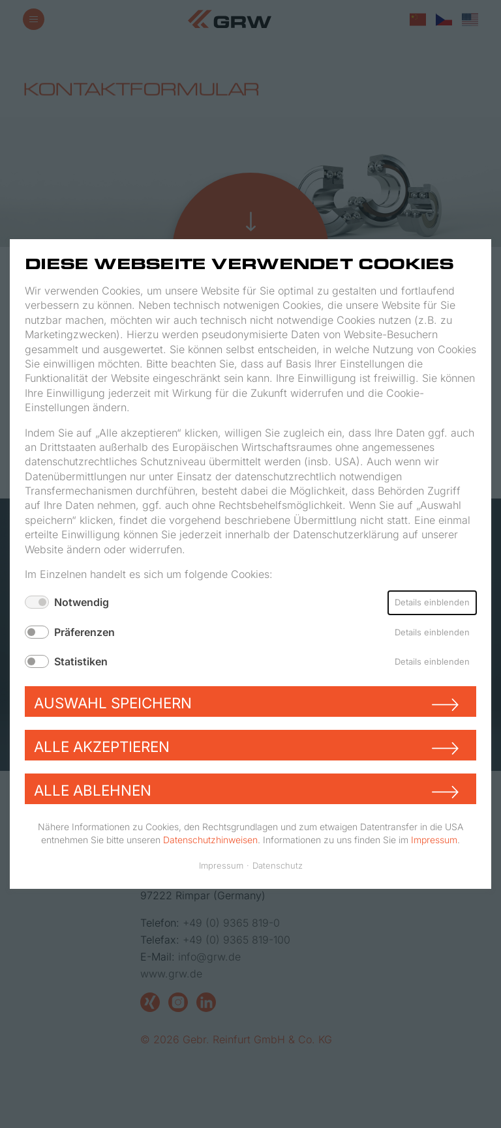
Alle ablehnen (92, 790)
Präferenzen (84, 632)
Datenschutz (277, 865)
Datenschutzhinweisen (210, 839)
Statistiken (81, 661)
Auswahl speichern (113, 703)
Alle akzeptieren (102, 746)
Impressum (434, 839)
